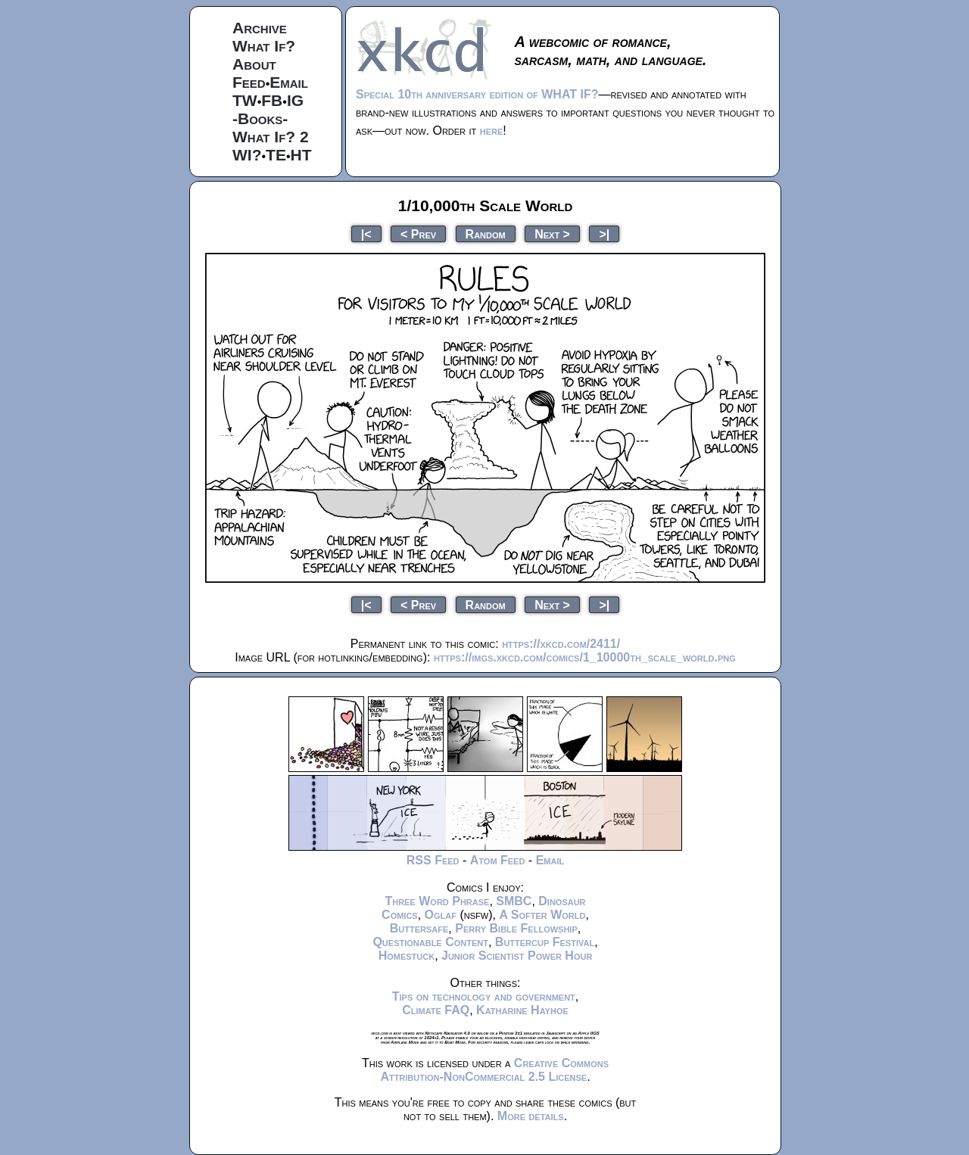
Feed (249, 82)
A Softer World (542, 914)
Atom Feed (497, 860)
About (254, 64)
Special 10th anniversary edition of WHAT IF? (477, 94)
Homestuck (407, 955)
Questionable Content (430, 942)
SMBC (513, 901)
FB (271, 100)
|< (366, 233)
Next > (552, 233)
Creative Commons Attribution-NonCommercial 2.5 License (494, 1070)
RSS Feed (433, 860)
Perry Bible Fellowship (516, 928)
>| (604, 233)
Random (486, 233)
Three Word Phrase (437, 901)
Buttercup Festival (544, 942)
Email (289, 82)
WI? (246, 154)
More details (530, 1116)
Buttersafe (419, 928)
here (491, 130)
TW (244, 100)
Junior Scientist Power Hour (516, 955)
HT (301, 154)
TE (276, 154)
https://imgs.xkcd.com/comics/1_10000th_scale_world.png (585, 657)
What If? (263, 45)
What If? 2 (270, 136)
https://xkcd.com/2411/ (561, 643)
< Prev (418, 233)
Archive (259, 27)
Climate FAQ (435, 1010)
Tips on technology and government (483, 996)
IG (295, 100)
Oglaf (440, 914)
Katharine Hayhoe (522, 1010)
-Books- (260, 118)
